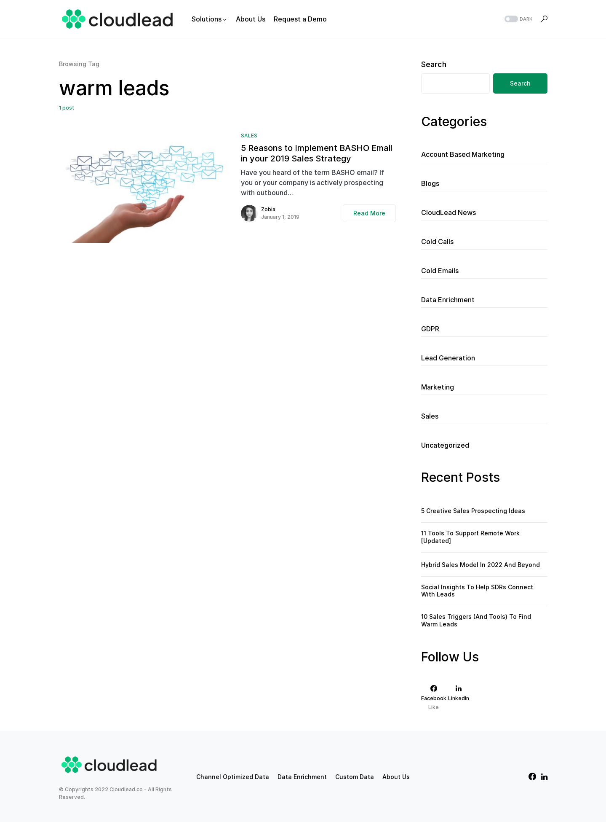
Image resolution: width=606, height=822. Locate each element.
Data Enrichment (448, 299)
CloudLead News (448, 212)
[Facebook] (433, 697)
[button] (517, 19)
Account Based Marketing (463, 154)
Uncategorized (445, 445)
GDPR (430, 329)
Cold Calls (437, 241)
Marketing (437, 387)
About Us (396, 776)
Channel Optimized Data (232, 776)
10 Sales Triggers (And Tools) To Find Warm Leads (476, 620)
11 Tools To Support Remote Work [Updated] (470, 536)
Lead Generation (448, 358)
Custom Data (354, 776)
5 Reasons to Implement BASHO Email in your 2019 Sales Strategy (316, 153)
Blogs (430, 183)
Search (433, 64)
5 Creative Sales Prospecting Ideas (473, 510)
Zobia (268, 209)
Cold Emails (440, 270)
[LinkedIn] (458, 697)
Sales (249, 135)
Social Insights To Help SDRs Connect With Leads (477, 590)
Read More (369, 213)
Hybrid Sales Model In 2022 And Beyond (480, 564)
